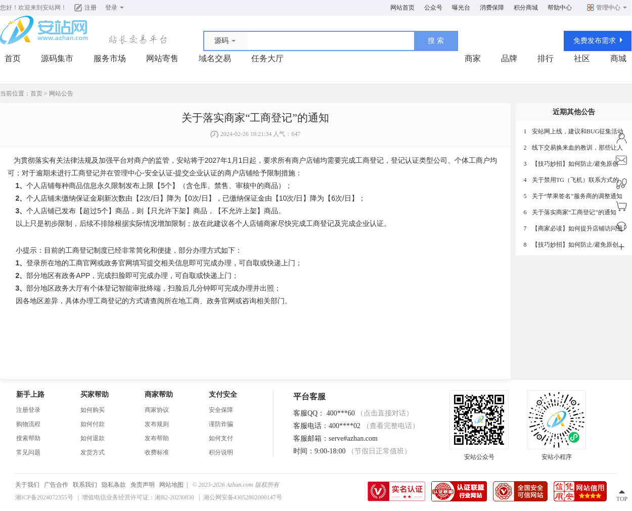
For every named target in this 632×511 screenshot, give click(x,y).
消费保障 (492, 7)
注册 (90, 7)
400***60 (370, 413)
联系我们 (85, 484)
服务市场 (110, 58)
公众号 (433, 7)
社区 (582, 58)
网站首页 (402, 7)
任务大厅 (267, 58)
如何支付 (221, 438)
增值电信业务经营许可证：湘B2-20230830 (138, 497)
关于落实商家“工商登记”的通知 (574, 212)
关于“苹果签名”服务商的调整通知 (577, 196)
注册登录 (28, 409)
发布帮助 (157, 438)
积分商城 (526, 7)
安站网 (51, 7)
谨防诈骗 (221, 424)
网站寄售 (162, 58)
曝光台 (461, 7)
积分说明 (221, 452)
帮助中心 (560, 7)
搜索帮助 (28, 438)
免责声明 (142, 484)
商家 (473, 58)
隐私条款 (114, 484)
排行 (545, 58)
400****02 (374, 426)
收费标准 (157, 452)
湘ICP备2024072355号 (44, 497)
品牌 (509, 58)
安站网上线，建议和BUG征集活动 (577, 131)
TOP (621, 498)
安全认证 (159, 173)
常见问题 (28, 452)
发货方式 (92, 452)
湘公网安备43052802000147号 (242, 497)
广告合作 (56, 484)
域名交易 (215, 58)
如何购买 (92, 409)
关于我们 (27, 484)
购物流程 (28, 424)
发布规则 (157, 424)
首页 (13, 58)
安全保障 (221, 409)
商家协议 (157, 409)
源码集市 (57, 58)
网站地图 (171, 484)
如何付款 (92, 424)
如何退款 (92, 438)
